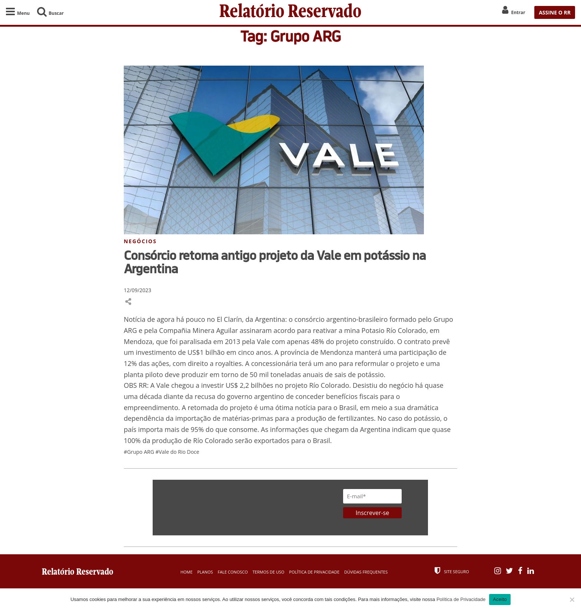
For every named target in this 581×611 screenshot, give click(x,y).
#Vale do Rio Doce (177, 451)
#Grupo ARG (139, 451)
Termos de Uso (269, 572)
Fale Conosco (233, 572)
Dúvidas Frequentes (366, 572)
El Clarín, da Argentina (251, 319)
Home (186, 572)
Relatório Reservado (290, 12)
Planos (205, 572)
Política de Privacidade (314, 572)
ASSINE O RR (555, 12)
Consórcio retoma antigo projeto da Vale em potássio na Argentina (275, 262)
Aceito (500, 599)
